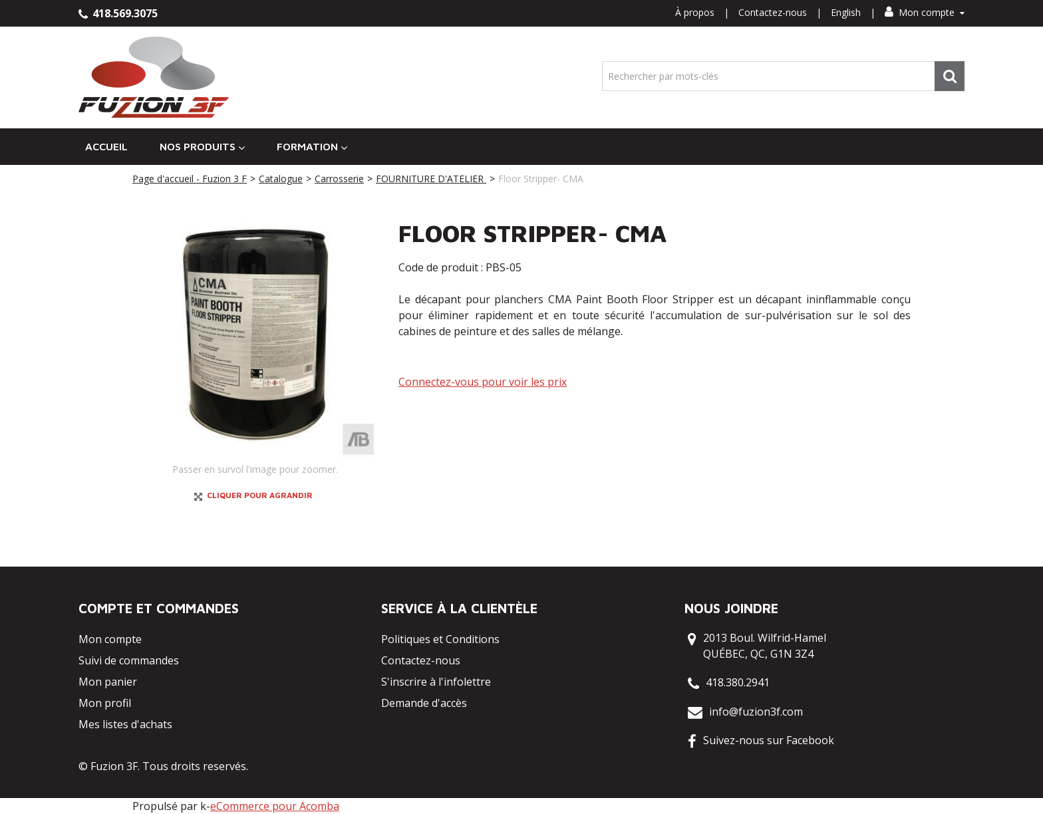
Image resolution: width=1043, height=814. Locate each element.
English (846, 12)
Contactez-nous (772, 12)
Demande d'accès (424, 703)
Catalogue (281, 178)
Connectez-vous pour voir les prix (482, 381)
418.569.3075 (118, 13)
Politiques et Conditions (440, 639)
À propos (694, 12)
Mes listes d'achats (125, 724)
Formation (312, 146)
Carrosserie (339, 178)
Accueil (106, 146)
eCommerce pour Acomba (274, 806)
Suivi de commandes (128, 660)
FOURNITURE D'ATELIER (431, 178)
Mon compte (925, 12)
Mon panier (107, 681)
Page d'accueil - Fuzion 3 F (189, 178)
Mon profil (104, 703)
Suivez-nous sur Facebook (768, 740)
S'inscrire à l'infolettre (436, 681)
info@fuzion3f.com (756, 711)
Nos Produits (202, 146)
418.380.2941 (738, 682)
